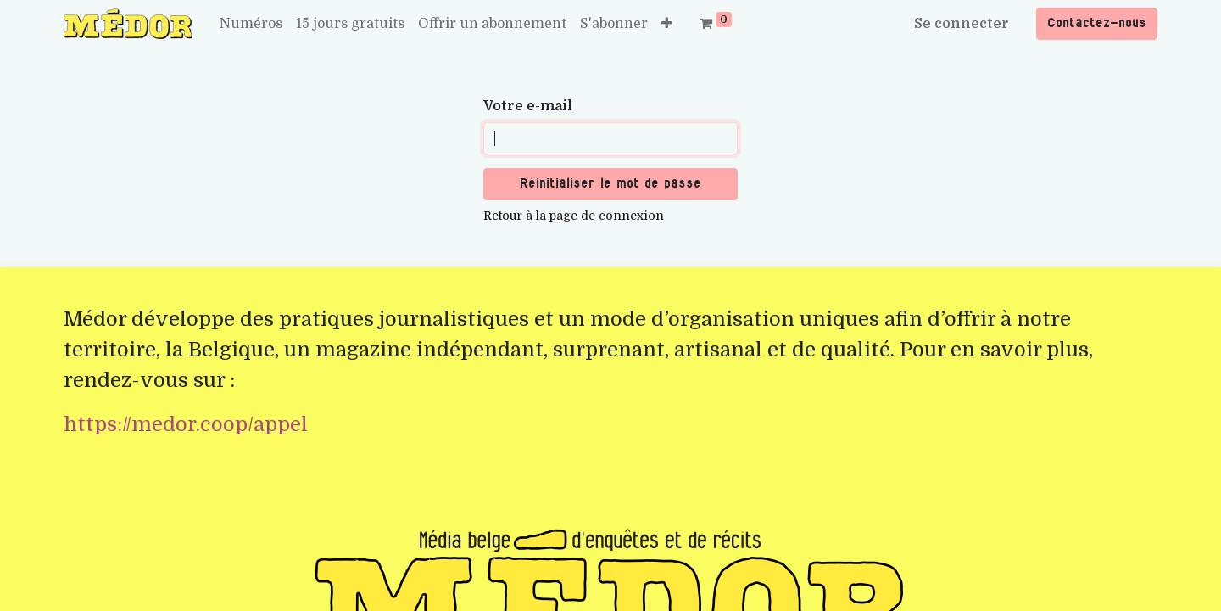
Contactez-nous (1096, 23)
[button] (667, 24)
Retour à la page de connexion (573, 215)
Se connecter (961, 23)
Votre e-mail (527, 106)
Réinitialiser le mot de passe (610, 183)
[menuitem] (251, 24)
